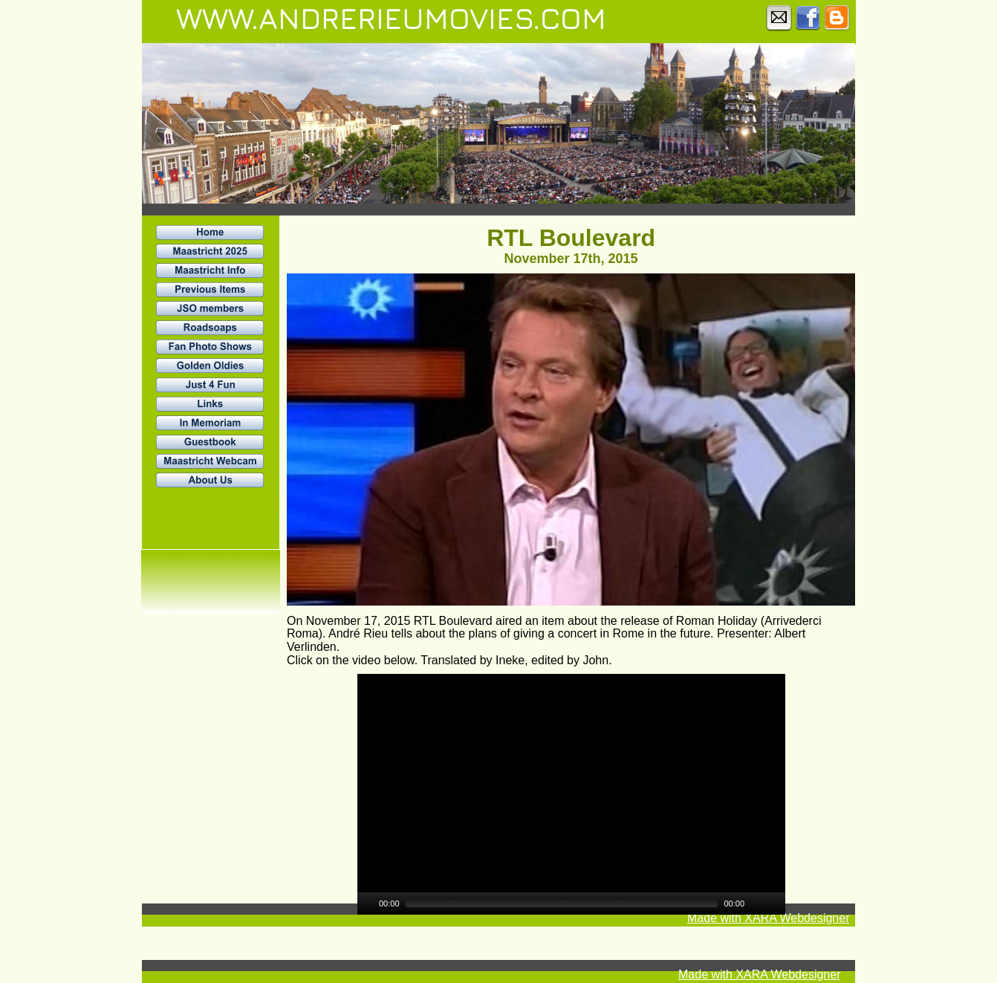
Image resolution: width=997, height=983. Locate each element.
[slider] (562, 903)
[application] (571, 794)
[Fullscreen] (776, 903)
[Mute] (756, 903)
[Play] (367, 903)
